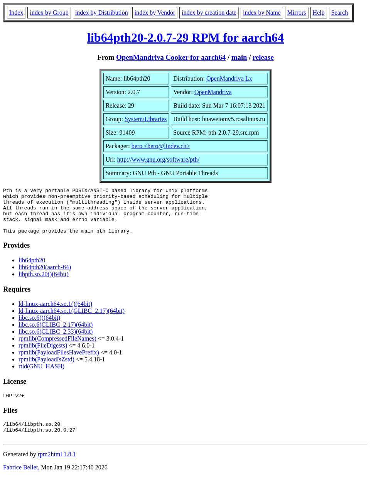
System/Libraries (146, 119)
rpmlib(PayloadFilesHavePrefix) (59, 361)
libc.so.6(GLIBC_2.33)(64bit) (56, 340)
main (239, 57)
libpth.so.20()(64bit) (44, 283)
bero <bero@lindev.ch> (161, 146)
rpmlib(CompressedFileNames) (57, 347)
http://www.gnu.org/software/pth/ (158, 159)
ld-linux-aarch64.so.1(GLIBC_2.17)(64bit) (72, 320)
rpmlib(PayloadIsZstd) (46, 368)
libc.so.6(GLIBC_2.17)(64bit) (56, 334)
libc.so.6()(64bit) (39, 327)
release (263, 57)
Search (339, 12)
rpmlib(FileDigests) (43, 354)
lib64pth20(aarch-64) (45, 276)
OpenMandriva (213, 92)
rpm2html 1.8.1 (57, 468)
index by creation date (209, 12)
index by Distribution (101, 12)
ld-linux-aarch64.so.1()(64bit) (55, 313)
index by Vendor (155, 12)
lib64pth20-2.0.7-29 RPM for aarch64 (185, 37)
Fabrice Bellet (20, 481)
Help (319, 12)
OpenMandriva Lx (229, 78)
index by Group (49, 12)
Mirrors (296, 12)
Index (16, 12)
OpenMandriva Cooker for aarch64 (171, 57)
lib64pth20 (32, 269)
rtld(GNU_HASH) (41, 375)
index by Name (262, 12)
